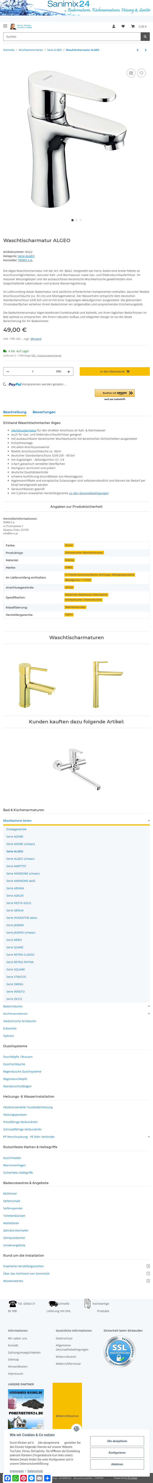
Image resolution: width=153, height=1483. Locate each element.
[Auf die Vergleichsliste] (131, 73)
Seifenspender (13, 1208)
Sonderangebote (14, 1245)
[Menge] (32, 371)
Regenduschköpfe (15, 1079)
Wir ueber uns (17, 1338)
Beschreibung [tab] (14, 412)
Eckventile (10, 1028)
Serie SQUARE (15, 969)
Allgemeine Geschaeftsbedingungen (72, 1347)
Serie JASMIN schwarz (20, 932)
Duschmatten (12, 1158)
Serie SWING (14, 984)
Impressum (15, 1374)
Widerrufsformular (68, 1364)
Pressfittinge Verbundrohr (20, 1122)
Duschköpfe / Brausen (18, 1057)
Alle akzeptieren (117, 1441)
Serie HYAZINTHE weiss (21, 918)
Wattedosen (11, 1223)
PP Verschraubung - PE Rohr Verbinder (29, 1137)
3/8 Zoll (69, 587)
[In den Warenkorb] (6, 63)
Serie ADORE (14, 836)
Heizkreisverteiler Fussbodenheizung (28, 1107)
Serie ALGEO (26, 256)
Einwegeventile (16, 829)
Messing (69, 560)
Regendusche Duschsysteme (22, 1071)
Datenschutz (64, 1338)
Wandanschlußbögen (17, 1086)
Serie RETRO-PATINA (20, 962)
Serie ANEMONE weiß (20, 881)
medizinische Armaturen (19, 1021)
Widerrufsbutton (67, 1416)
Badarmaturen (13, 1006)
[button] (113, 26)
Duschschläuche (14, 1064)
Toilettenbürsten (14, 1216)
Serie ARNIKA (15, 888)
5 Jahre (69, 614)
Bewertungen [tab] (44, 412)
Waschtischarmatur (75, 607)
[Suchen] (72, 36)
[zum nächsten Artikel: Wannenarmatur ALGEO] (146, 50)
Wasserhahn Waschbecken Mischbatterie (86, 594)
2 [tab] (76, 220)
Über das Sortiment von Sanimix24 (76, 1273)
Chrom (69, 545)
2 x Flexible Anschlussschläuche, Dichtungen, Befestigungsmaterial (99, 574)
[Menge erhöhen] (68, 371)
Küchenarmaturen (15, 1014)
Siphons (8, 1036)
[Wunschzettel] (123, 26)
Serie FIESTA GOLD (18, 903)
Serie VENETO (15, 991)
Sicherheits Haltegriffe (18, 1172)
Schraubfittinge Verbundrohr (22, 1129)
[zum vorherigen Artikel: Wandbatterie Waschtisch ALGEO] (137, 50)
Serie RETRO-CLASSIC (20, 954)
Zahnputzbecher (14, 1238)
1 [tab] (72, 220)
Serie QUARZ (14, 947)
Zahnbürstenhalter (15, 1230)
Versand (35, 339)
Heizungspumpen (15, 1114)
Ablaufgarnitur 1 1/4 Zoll (78, 580)
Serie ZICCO (14, 999)
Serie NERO (14, 940)
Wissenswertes (76, 1281)
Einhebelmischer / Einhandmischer (83, 599)
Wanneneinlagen (14, 1165)
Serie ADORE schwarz (20, 844)
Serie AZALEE (15, 895)
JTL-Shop (132, 1478)
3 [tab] (80, 220)
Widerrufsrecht (66, 1357)
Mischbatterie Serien (17, 820)
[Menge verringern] (7, 371)
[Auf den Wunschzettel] (141, 73)
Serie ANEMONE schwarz (23, 873)
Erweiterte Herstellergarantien (76, 1266)
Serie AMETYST (16, 866)
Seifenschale (11, 1201)
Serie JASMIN (15, 925)
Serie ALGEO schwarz (20, 859)
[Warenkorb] (139, 26)
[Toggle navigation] (5, 24)
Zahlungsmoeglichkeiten (24, 1352)
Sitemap (13, 1359)
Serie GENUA (15, 910)
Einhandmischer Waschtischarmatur (84, 552)
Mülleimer (10, 1193)
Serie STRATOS (16, 977)
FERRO (68, 567)
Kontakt (13, 1345)
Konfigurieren (117, 1452)
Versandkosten (18, 1366)
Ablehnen (117, 1464)
